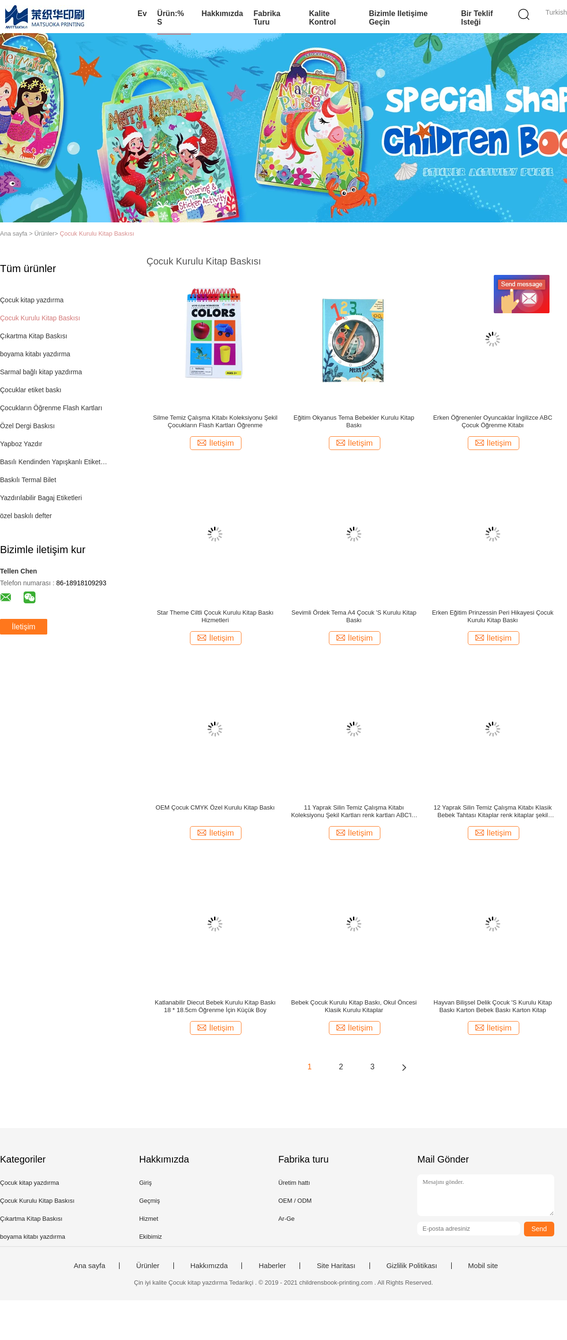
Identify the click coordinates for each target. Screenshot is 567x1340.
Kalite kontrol (322, 17)
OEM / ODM (295, 1200)
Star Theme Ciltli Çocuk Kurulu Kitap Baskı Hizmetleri (215, 616)
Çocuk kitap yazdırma (32, 300)
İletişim (23, 627)
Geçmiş (149, 1200)
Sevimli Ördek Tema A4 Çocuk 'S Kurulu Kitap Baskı (354, 616)
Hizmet (148, 1218)
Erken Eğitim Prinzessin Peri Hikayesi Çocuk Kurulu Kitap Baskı (492, 616)
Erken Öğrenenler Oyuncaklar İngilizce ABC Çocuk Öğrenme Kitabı (492, 421)
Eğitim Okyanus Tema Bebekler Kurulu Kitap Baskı (353, 421)
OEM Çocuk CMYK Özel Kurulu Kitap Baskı (215, 807)
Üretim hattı (294, 1182)
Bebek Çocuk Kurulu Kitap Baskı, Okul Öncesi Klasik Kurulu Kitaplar (354, 1006)
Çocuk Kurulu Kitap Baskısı (97, 233)
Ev (142, 13)
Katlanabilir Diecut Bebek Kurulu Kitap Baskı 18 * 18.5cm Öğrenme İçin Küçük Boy (215, 1006)
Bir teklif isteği (477, 17)
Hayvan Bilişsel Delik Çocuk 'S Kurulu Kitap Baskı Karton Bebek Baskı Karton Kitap (493, 1006)
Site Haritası (336, 1265)
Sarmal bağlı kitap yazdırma (41, 372)
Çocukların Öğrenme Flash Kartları (51, 408)
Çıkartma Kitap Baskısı (33, 336)
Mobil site (483, 1265)
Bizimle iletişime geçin (398, 17)
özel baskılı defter (26, 516)
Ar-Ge (286, 1218)
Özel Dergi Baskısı (27, 426)
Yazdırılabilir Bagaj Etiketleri (41, 498)
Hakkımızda (222, 13)
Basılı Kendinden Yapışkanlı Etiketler (53, 462)
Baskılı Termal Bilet (28, 480)
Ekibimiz (150, 1236)
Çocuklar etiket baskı (30, 390)
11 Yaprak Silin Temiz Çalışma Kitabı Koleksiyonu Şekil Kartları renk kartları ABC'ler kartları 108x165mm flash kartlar (354, 811)
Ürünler (147, 1265)
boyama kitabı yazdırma (35, 354)
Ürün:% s (170, 17)
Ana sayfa (89, 1265)
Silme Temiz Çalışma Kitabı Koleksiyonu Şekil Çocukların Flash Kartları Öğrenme (215, 421)
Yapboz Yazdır (21, 444)
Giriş (145, 1182)
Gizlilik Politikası (412, 1265)
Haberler (272, 1265)
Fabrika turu (266, 17)
